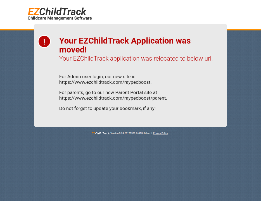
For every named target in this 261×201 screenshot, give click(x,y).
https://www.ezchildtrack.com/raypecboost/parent (112, 98)
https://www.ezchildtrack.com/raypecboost (104, 82)
